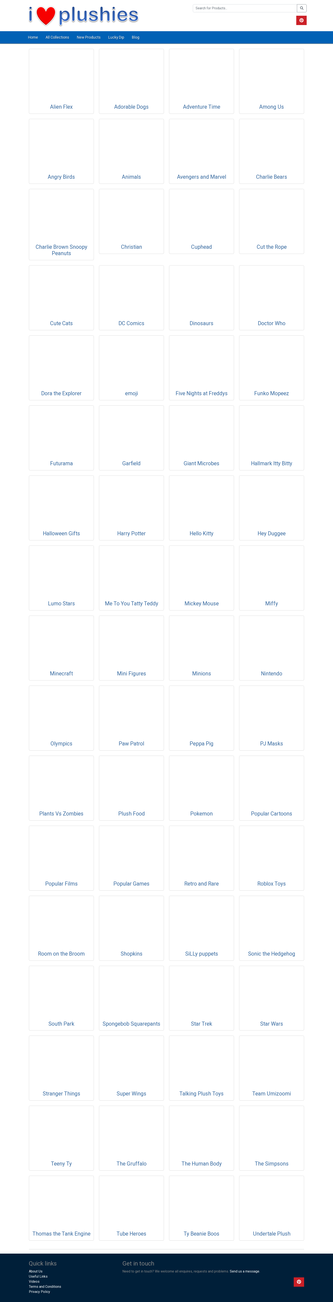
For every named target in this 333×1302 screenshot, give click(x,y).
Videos (34, 1282)
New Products (89, 37)
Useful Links (38, 1276)
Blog (135, 37)
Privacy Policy (39, 1292)
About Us (35, 1271)
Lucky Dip (116, 37)
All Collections (57, 37)
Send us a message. (245, 1271)
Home (33, 37)
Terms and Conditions (45, 1287)
